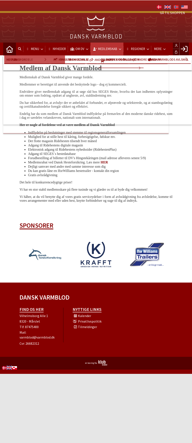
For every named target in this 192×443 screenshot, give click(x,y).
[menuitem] (9, 49)
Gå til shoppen (172, 13)
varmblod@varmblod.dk (37, 337)
